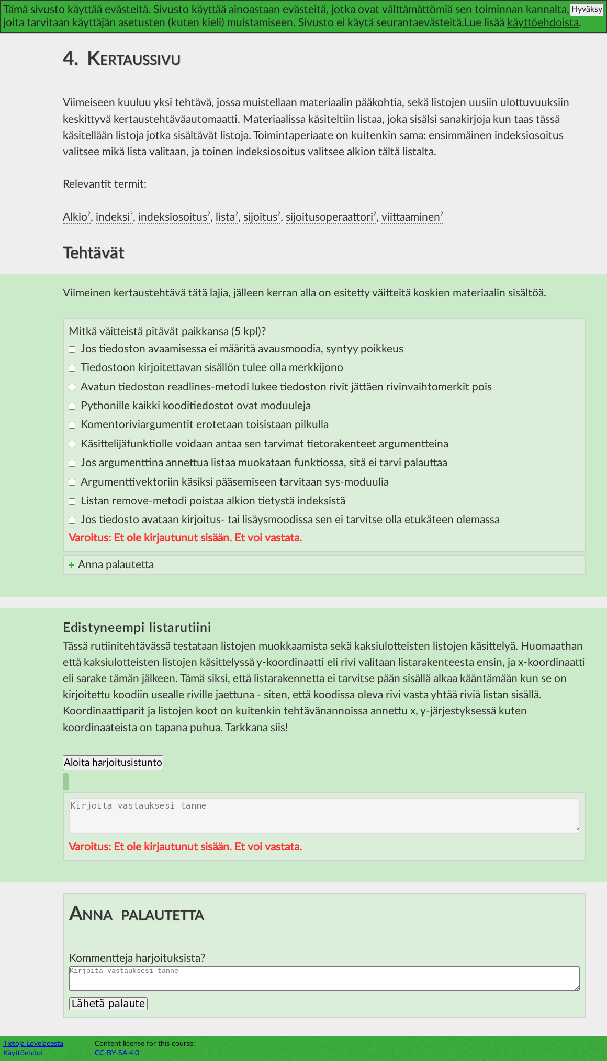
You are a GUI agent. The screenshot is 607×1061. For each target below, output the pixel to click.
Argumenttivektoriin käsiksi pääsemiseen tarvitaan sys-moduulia (235, 482)
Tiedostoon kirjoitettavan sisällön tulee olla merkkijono (212, 367)
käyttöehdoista (543, 22)
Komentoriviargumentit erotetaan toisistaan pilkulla (205, 424)
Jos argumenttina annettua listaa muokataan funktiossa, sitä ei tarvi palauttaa (264, 462)
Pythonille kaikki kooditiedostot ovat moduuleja (196, 405)
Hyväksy (586, 9)
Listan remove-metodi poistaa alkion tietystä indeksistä (213, 500)
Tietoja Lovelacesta (33, 1043)
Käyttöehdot (23, 1053)
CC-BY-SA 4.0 (117, 1053)
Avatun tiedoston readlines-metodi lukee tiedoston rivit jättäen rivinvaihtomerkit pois (286, 387)
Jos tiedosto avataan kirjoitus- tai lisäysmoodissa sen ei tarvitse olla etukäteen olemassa (290, 519)
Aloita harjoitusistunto (113, 763)
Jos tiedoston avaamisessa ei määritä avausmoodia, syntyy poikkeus (242, 348)
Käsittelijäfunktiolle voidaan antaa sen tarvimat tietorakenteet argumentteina (264, 444)
